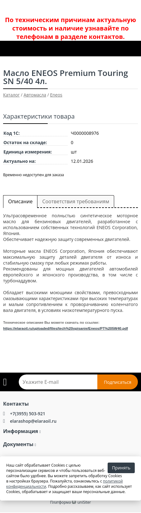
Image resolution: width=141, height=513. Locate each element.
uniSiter (84, 502)
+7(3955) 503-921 (27, 414)
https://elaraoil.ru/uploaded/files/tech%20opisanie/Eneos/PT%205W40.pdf (65, 328)
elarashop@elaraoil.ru (33, 421)
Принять (121, 468)
